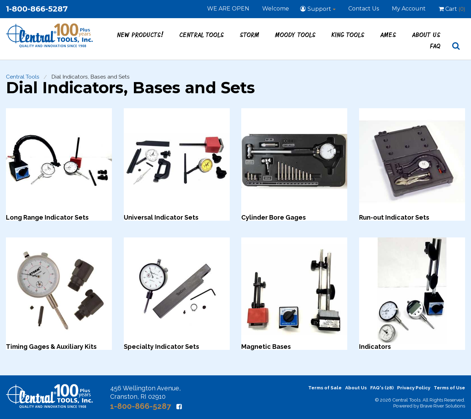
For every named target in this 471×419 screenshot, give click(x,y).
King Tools (348, 34)
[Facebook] (179, 406)
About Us (426, 34)
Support (319, 9)
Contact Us (363, 8)
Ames (388, 34)
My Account (409, 8)
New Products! (140, 34)
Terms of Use (449, 387)
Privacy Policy (413, 387)
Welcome (275, 8)
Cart (452, 9)
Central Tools (202, 34)
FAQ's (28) (382, 387)
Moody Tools (295, 34)
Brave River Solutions (442, 406)
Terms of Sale (325, 387)
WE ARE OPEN (228, 8)
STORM (249, 34)
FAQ (435, 46)
